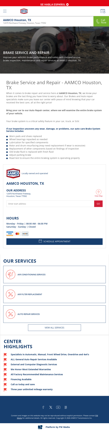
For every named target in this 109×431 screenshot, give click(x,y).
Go (98, 203)
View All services (54, 327)
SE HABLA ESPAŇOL (54, 4)
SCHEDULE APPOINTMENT (54, 241)
